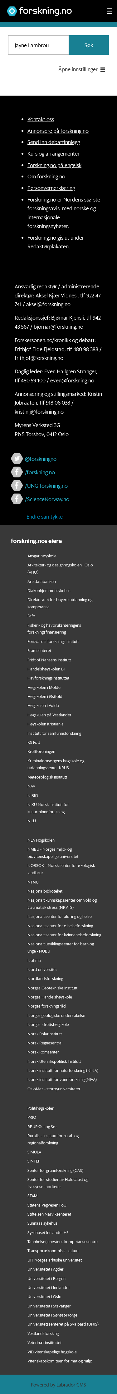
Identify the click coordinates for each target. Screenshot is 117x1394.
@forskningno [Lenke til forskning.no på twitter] (40, 458)
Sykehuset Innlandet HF (47, 1232)
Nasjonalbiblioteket (44, 891)
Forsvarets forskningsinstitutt (53, 641)
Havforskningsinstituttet (48, 677)
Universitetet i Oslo (44, 1296)
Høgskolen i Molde (44, 687)
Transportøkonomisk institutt (53, 1250)
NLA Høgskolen (41, 840)
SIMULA (34, 1151)
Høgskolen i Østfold (44, 696)
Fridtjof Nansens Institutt (49, 659)
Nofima (34, 960)
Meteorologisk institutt (47, 776)
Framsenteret (39, 650)
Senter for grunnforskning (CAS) (55, 1170)
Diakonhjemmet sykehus (49, 590)
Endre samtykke (45, 516)
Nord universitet (42, 969)
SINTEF (33, 1160)
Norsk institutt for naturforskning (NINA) (62, 1070)
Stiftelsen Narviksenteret (49, 1214)
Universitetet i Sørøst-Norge (52, 1314)
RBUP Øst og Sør (42, 1126)
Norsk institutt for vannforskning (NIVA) (62, 1079)
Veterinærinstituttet (44, 1342)
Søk (89, 45)
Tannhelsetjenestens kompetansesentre (62, 1241)
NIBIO (32, 795)
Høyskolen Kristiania (45, 723)
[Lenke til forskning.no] (50, 8)
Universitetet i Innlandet (48, 1287)
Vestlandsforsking (43, 1333)
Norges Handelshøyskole (49, 996)
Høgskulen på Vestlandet (49, 714)
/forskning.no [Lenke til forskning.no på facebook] (40, 472)
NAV (31, 786)
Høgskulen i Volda (43, 705)
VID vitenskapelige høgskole (52, 1351)
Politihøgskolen (40, 1108)
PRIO (31, 1117)
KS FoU (33, 742)
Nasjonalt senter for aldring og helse (59, 916)
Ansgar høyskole (41, 555)
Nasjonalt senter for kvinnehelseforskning (64, 934)
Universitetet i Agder (45, 1269)
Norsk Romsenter (43, 1051)
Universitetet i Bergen (46, 1278)
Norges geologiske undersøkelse (56, 1015)
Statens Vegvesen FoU (46, 1204)
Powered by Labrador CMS (58, 1385)
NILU (31, 820)
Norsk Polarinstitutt (44, 1033)
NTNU (33, 881)
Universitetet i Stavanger (49, 1305)
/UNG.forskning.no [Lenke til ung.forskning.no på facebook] (46, 485)
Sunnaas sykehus (42, 1223)
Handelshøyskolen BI (46, 668)
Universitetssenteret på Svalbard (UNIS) (63, 1324)
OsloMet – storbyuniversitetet (53, 1088)
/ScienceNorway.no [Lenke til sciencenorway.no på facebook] (47, 498)
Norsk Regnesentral (44, 1042)
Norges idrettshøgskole (48, 1024)
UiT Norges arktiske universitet (54, 1259)
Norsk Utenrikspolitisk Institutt (54, 1061)
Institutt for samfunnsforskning (54, 733)
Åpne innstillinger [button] (78, 69)
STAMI (32, 1195)
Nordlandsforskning (45, 978)
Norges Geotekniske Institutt (52, 987)
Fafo (31, 615)
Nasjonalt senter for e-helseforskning (60, 925)
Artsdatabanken (41, 581)
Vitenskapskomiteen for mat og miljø (59, 1360)
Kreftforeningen (41, 751)
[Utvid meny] (109, 11)
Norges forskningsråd (46, 1005)
